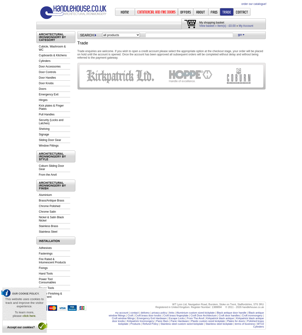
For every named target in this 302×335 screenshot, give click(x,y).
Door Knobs (46, 83)
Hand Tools (46, 273)
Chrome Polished (49, 206)
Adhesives (45, 248)
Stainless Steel (48, 231)
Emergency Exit (49, 94)
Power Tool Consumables (47, 281)
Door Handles (47, 77)
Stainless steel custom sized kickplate (181, 323)
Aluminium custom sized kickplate (195, 312)
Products (135, 323)
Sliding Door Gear (50, 140)
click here (28, 316)
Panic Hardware (180, 321)
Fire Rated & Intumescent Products (52, 261)
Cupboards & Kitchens (53, 55)
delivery (145, 312)
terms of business (245, 323)
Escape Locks (177, 318)
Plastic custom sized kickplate (208, 321)
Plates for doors (236, 321)
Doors (42, 88)
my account (121, 312)
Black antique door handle (231, 312)
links (171, 312)
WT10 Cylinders (258, 325)
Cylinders (45, 61)
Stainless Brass (48, 226)
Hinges (43, 100)
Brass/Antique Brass (51, 200)
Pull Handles (47, 114)
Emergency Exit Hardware (152, 318)
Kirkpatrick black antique (220, 318)
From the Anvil (48, 174)
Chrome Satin (47, 211)
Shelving (44, 129)
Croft (130, 315)
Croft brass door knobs (148, 315)
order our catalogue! (253, 4)
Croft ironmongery (252, 315)
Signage (44, 134)
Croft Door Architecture (204, 315)
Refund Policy (150, 323)
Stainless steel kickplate (219, 323)
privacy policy (159, 312)
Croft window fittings (123, 318)
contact (134, 312)
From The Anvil (195, 318)
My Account (246, 25)
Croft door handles (229, 315)
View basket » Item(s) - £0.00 (217, 25)
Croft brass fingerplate (175, 315)
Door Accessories (50, 66)
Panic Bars (162, 321)
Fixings (43, 268)
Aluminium (45, 195)
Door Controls (47, 72)
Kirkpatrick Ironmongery (140, 321)
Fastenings (46, 253)
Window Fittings (49, 145)
